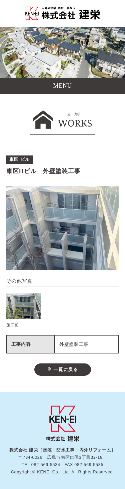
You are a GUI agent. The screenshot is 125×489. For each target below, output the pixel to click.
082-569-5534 (45, 464)
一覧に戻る (65, 369)
